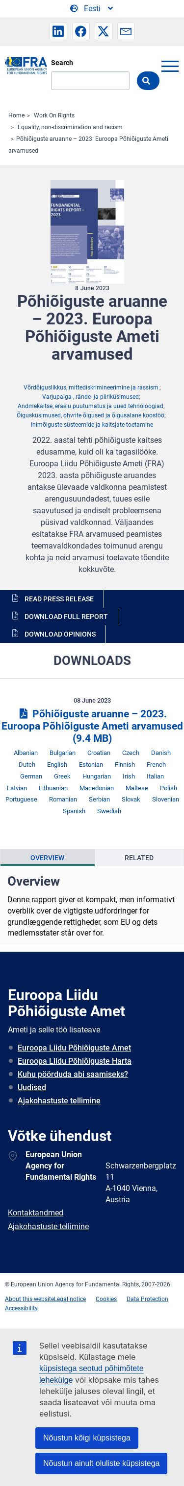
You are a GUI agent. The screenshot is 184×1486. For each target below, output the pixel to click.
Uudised (32, 1087)
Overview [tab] (47, 858)
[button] (58, 31)
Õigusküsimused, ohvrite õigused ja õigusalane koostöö (90, 415)
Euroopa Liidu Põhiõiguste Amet (74, 1047)
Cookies (106, 1299)
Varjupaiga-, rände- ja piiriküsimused (90, 396)
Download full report (66, 616)
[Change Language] (92, 9)
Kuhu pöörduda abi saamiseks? (73, 1074)
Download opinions (60, 634)
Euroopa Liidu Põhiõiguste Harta (74, 1061)
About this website (29, 1299)
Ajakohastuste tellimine (59, 1100)
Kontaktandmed (35, 1212)
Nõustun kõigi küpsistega (87, 1438)
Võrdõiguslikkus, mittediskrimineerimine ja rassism (91, 387)
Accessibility (21, 1308)
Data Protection (147, 1299)
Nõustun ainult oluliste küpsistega (101, 1463)
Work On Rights (54, 115)
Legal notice (70, 1299)
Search (62, 63)
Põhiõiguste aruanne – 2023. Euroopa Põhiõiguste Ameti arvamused (92, 726)
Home (16, 115)
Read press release (59, 599)
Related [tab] (139, 858)
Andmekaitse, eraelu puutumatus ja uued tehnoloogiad (90, 406)
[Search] (90, 80)
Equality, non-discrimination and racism (70, 127)
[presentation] (47, 857)
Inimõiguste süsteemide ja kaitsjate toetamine (92, 424)
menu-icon (169, 66)
